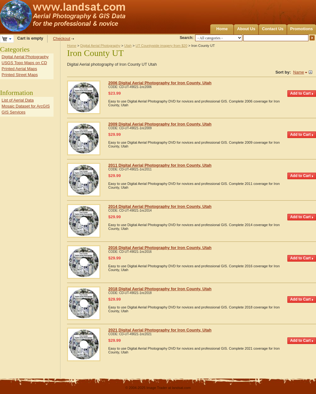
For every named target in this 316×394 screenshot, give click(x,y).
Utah (128, 45)
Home (222, 28)
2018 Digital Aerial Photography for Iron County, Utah (160, 288)
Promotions (301, 28)
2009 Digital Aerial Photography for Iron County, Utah (160, 124)
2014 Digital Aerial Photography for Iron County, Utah (160, 206)
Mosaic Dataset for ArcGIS (26, 106)
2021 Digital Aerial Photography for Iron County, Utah (160, 330)
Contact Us (273, 28)
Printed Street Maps (20, 74)
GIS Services (13, 112)
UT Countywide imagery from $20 (161, 45)
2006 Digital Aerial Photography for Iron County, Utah (160, 82)
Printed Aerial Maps (19, 68)
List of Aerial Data (18, 100)
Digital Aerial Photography (100, 45)
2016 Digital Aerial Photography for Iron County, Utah (160, 247)
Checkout (61, 38)
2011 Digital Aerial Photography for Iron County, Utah (160, 165)
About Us (246, 28)
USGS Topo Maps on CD (24, 62)
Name (298, 72)
